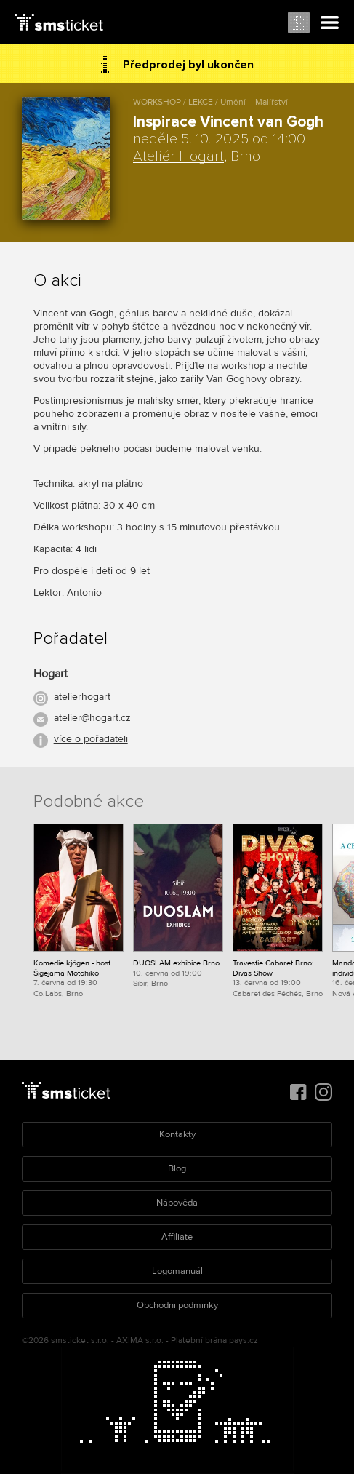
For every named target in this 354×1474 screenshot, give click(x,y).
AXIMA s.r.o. (140, 1340)
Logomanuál (177, 1271)
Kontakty (177, 1134)
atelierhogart (82, 696)
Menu (330, 23)
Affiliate (177, 1237)
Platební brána (199, 1340)
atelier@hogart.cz (92, 718)
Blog (177, 1168)
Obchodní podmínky (177, 1305)
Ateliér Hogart (178, 156)
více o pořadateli (91, 739)
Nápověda (177, 1202)
